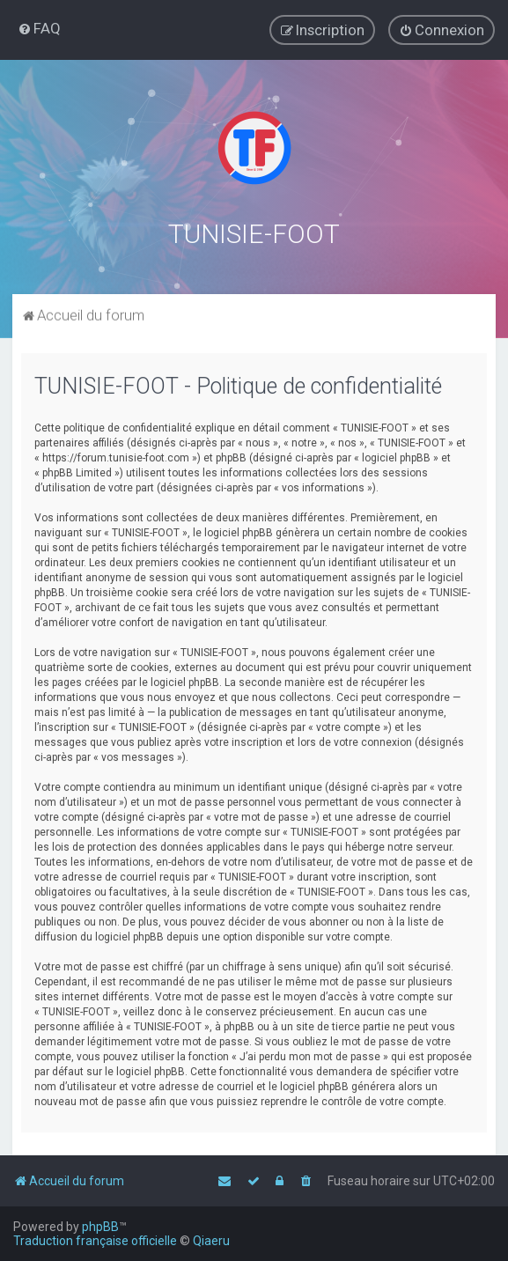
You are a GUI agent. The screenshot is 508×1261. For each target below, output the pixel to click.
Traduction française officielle (95, 1241)
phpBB (100, 1227)
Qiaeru (211, 1241)
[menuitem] (39, 28)
